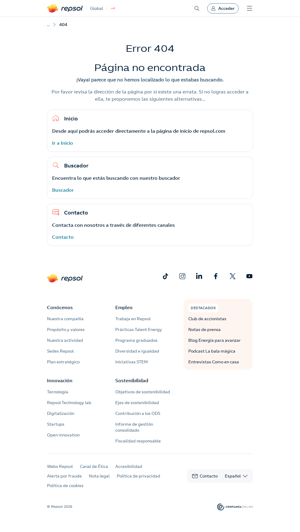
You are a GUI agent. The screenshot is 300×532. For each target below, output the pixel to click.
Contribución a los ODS (137, 413)
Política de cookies (65, 485)
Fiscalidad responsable (138, 441)
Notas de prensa (204, 329)
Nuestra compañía (65, 318)
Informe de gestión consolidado (134, 427)
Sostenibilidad (131, 380)
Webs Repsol (60, 466)
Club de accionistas (207, 318)
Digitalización (60, 413)
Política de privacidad (138, 476)
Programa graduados (136, 340)
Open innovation (63, 435)
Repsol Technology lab (69, 402)
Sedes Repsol (60, 351)
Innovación (59, 380)
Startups (55, 424)
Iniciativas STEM (131, 362)
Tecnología (57, 392)
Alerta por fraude (64, 476)
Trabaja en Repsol (133, 318)
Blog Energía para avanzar (214, 340)
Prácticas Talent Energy (138, 329)
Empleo (124, 307)
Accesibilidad (128, 466)
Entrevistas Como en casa (213, 362)
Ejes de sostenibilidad (137, 402)
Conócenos (60, 307)
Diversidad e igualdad (137, 351)
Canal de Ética (94, 466)
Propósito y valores (66, 329)
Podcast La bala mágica (211, 351)
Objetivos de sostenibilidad (142, 392)
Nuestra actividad (65, 340)
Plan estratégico (63, 362)
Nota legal (99, 476)
